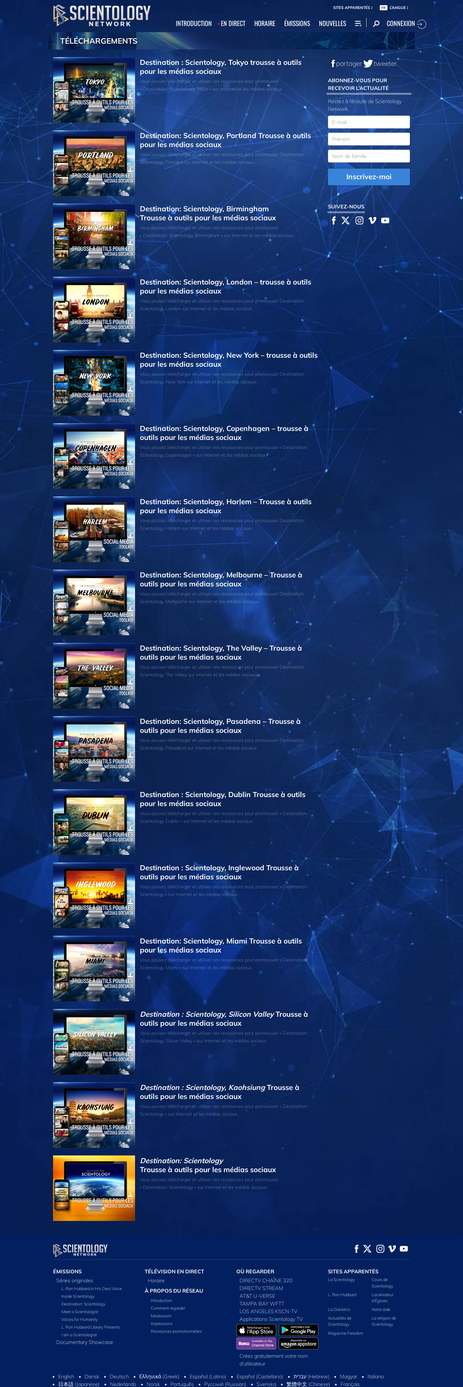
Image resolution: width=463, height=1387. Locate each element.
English (66, 1355)
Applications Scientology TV (271, 1319)
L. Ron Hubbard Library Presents (90, 1327)
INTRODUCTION (194, 23)
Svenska (266, 1362)
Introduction (161, 1300)
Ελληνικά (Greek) (159, 1355)
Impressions (161, 1323)
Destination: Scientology (83, 1303)
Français (350, 1362)
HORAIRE (264, 23)
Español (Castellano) (260, 1355)
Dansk (92, 1355)
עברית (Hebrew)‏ (312, 1355)
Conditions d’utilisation (226, 1376)
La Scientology (341, 1279)
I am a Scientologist (79, 1334)
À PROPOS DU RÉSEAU (174, 1290)
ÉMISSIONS (297, 23)
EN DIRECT (233, 23)
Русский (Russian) (225, 1362)
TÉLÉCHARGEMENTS (98, 41)
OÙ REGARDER (255, 1271)
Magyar (348, 1355)
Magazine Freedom (345, 1332)
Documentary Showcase (84, 1342)
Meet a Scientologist (79, 1311)
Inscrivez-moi (369, 176)
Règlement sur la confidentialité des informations (364, 1376)
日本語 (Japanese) (79, 1362)
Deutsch (119, 1355)
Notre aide (381, 1309)
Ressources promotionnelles (176, 1331)
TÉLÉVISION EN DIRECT (174, 1271)
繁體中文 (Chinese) (308, 1362)
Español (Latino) (208, 1355)
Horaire (156, 1280)
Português (182, 1362)
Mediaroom (161, 1315)
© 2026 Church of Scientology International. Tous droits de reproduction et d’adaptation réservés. (117, 1379)
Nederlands (123, 1362)
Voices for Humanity (79, 1319)
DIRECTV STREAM (261, 1288)
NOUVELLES (332, 23)
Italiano (376, 1355)
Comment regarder (168, 1308)
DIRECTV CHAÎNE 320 (266, 1280)
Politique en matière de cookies (284, 1376)
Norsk (153, 1362)
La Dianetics (339, 1309)
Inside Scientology (78, 1296)
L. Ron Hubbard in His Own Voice (91, 1288)
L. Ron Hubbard (342, 1294)
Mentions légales (306, 1382)
